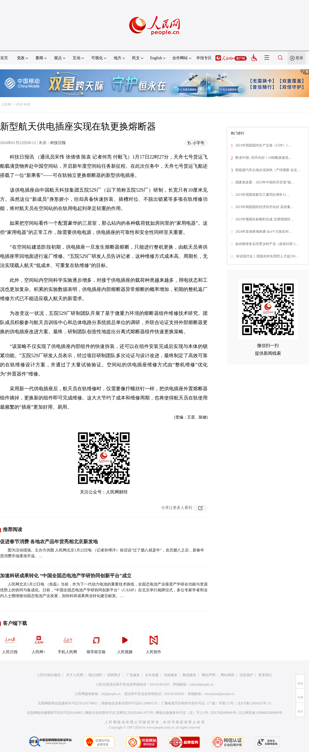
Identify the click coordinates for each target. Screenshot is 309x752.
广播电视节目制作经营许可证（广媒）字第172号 (197, 703)
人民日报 (9, 643)
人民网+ (38, 643)
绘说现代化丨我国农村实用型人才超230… (267, 256)
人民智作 (153, 643)
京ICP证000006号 (223, 713)
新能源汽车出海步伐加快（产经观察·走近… (268, 170)
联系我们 (265, 675)
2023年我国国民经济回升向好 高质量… (264, 207)
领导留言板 (96, 643)
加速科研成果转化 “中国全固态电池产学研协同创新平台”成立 (66, 575)
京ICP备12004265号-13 (254, 703)
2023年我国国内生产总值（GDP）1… (263, 145)
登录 (299, 58)
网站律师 (227, 675)
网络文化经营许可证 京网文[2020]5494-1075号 (119, 713)
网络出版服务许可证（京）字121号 (182, 713)
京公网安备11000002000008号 (260, 713)
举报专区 (204, 58)
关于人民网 (74, 675)
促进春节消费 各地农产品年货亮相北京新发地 (49, 541)
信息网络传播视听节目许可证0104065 (55, 713)
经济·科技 (23, 104)
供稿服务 (170, 675)
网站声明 (208, 675)
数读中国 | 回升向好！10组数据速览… (263, 157)
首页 (4, 58)
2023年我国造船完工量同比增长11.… (262, 194)
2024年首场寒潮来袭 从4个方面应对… (263, 231)
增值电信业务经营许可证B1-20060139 (129, 703)
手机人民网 (67, 643)
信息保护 (246, 675)
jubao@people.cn (201, 684)
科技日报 (58, 143)
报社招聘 (95, 675)
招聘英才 (114, 675)
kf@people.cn (111, 694)
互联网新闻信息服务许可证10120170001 (67, 703)
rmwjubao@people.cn (219, 694)
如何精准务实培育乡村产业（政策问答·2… (267, 244)
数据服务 (189, 675)
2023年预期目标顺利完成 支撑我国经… (264, 219)
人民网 (6, 104)
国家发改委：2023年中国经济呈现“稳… (264, 182)
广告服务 (133, 675)
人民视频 (124, 643)
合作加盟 (152, 675)
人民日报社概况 (49, 675)
